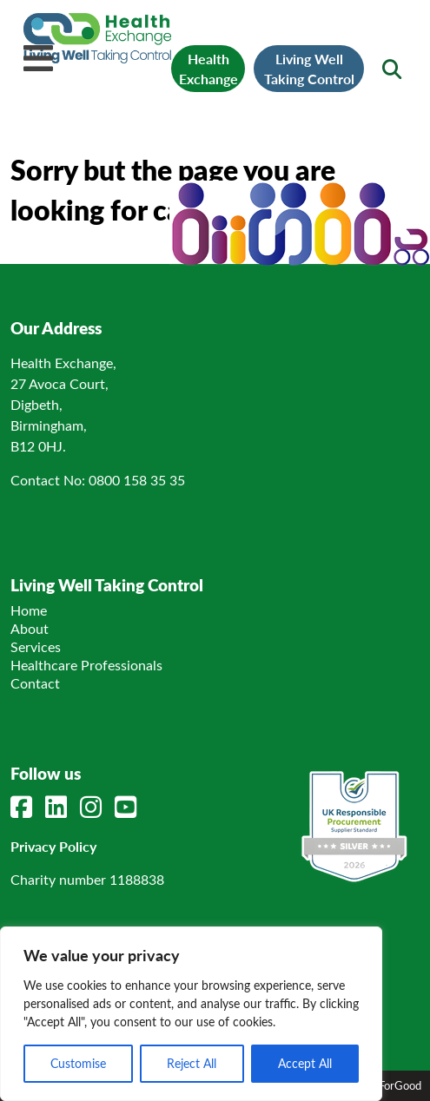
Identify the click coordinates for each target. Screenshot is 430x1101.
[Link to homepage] (97, 57)
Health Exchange (208, 69)
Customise (78, 1063)
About (29, 628)
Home (28, 610)
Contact (35, 683)
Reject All (191, 1063)
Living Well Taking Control (309, 69)
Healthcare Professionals (86, 665)
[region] (191, 1013)
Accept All (305, 1063)
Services (35, 646)
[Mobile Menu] (38, 58)
